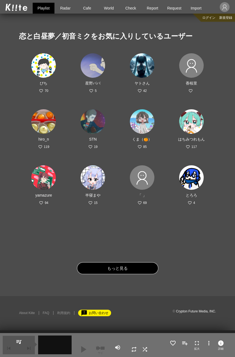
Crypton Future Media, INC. (196, 311)
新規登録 (225, 18)
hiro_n (43, 139)
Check (130, 8)
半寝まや (92, 195)
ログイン (208, 18)
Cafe (87, 8)
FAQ (46, 313)
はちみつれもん (191, 139)
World (109, 8)
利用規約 (63, 313)
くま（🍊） (142, 139)
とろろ (191, 195)
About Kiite (27, 313)
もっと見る (117, 268)
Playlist (44, 8)
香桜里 (191, 83)
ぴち (43, 83)
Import (196, 8)
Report (152, 8)
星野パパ (92, 83)
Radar (65, 8)
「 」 (142, 195)
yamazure (43, 195)
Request (174, 8)
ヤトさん (142, 83)
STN (93, 139)
